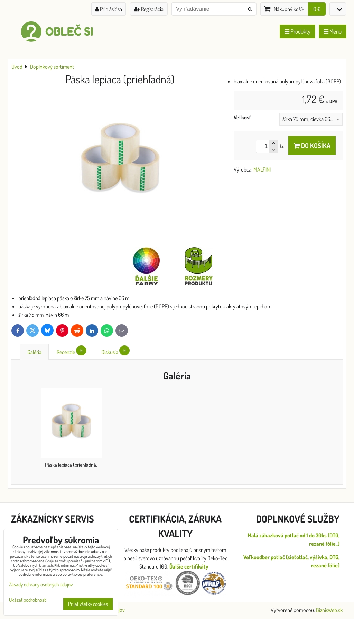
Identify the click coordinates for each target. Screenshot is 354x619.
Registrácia (149, 9)
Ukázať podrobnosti (28, 600)
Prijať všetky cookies (88, 604)
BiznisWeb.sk (329, 610)
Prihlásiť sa (108, 9)
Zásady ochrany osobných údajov (41, 584)
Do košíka (312, 145)
